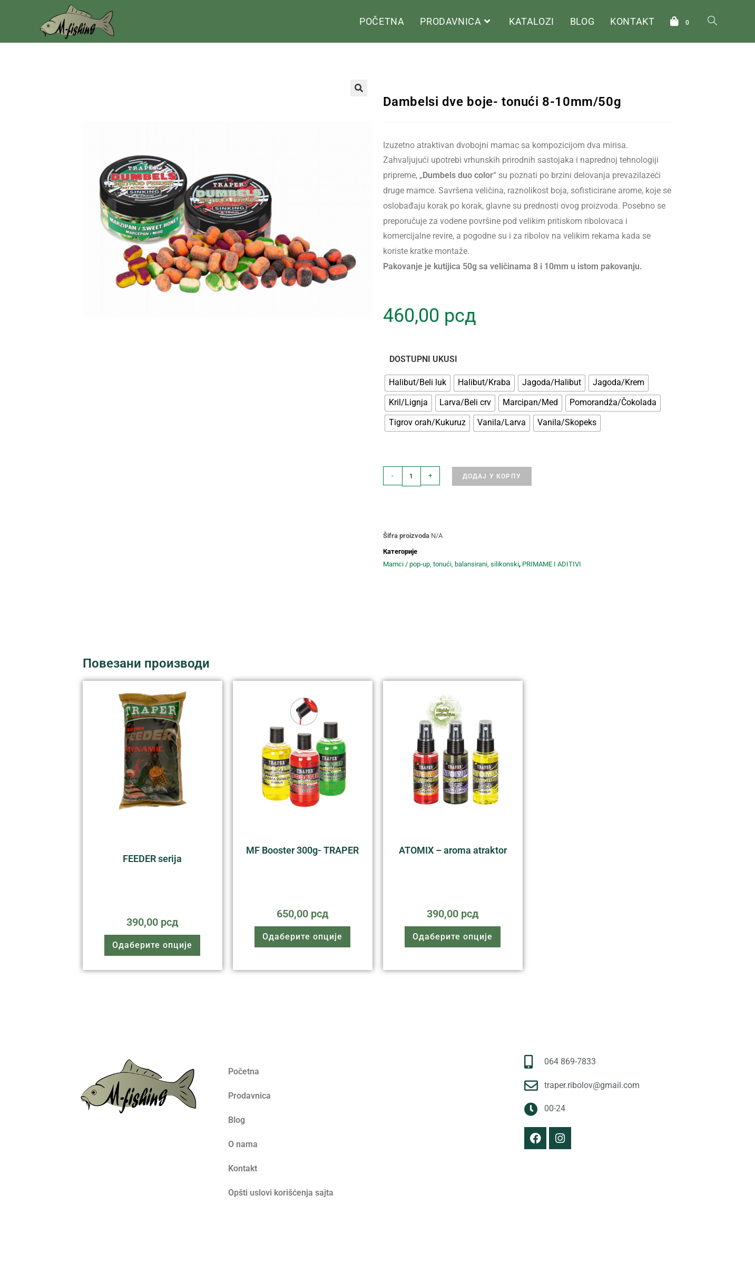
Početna (243, 1071)
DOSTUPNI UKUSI (423, 359)
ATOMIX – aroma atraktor (453, 850)
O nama (243, 1144)
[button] (358, 88)
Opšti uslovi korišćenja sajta (281, 1193)
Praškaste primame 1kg (169, 838)
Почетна (396, 70)
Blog (236, 1120)
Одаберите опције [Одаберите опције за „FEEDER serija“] (152, 945)
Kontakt (242, 1168)
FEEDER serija (152, 858)
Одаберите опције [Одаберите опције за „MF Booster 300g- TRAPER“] (302, 937)
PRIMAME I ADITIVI (449, 70)
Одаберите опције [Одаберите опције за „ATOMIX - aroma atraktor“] (453, 937)
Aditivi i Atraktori (340, 834)
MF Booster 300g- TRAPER (302, 850)
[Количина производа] (411, 476)
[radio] (417, 383)
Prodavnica (249, 1096)
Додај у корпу (492, 476)
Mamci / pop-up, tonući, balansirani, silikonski (557, 70)
